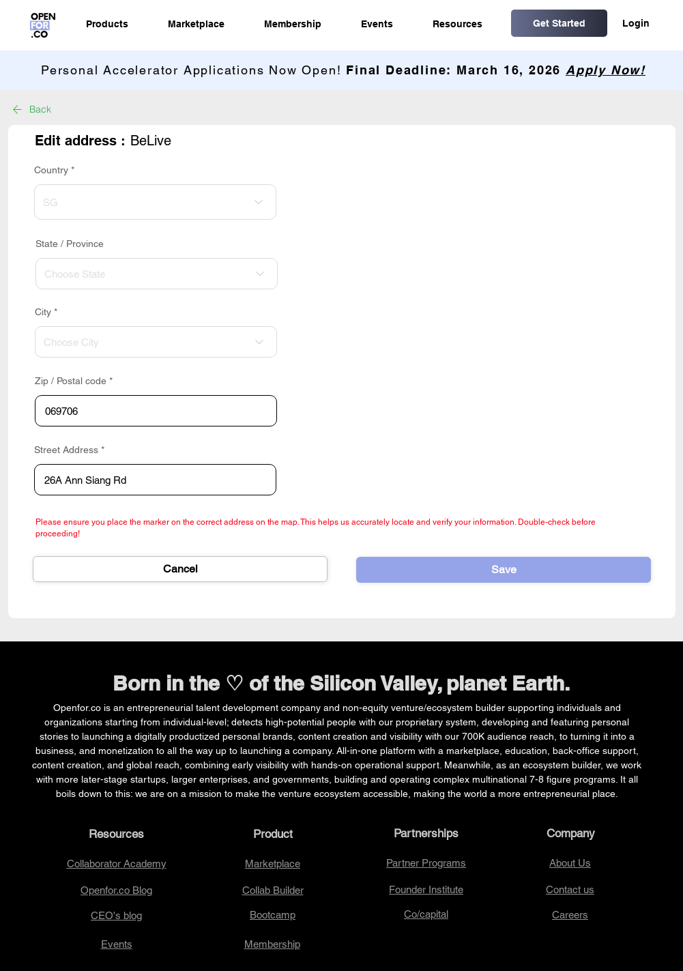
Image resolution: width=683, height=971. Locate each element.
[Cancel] (180, 569)
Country (51, 170)
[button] (107, 24)
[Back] (41, 109)
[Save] (503, 570)
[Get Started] (559, 23)
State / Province (69, 243)
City (43, 312)
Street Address (66, 449)
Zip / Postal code (70, 381)
